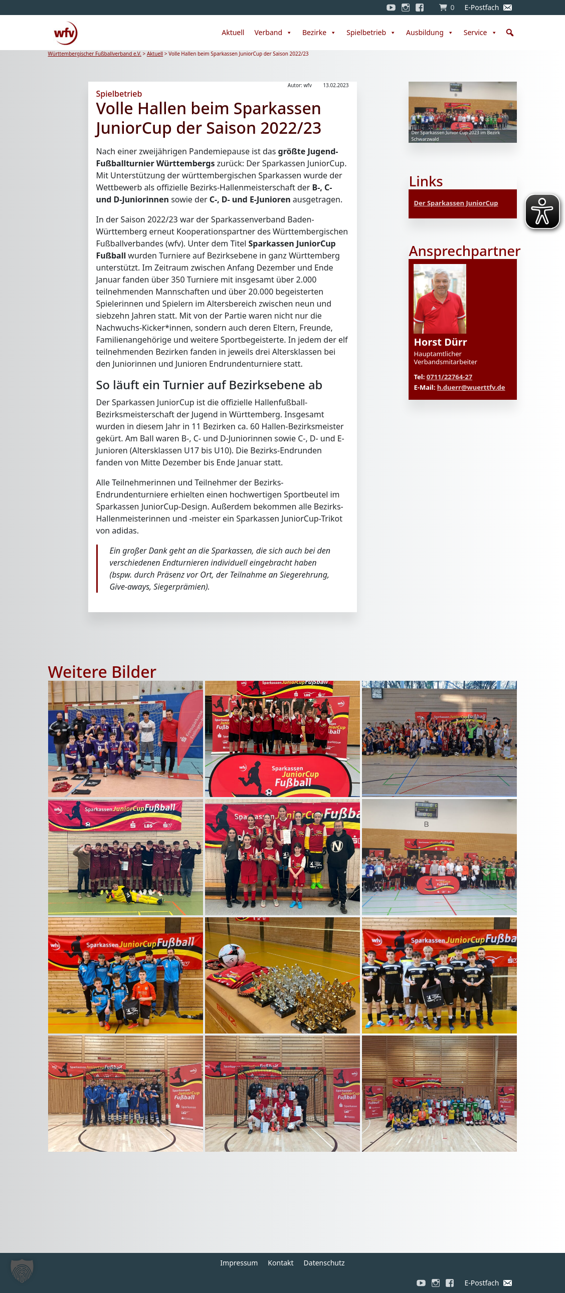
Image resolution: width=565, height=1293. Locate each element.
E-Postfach (481, 7)
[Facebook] (422, 7)
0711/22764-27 (449, 376)
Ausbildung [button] (430, 32)
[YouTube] (391, 7)
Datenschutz (324, 1262)
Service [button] (480, 32)
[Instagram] (405, 7)
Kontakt (280, 1262)
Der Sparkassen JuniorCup (456, 202)
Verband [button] (273, 32)
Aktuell (233, 32)
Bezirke (319, 32)
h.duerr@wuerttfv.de (471, 387)
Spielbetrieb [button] (371, 32)
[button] (509, 32)
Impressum (239, 1262)
